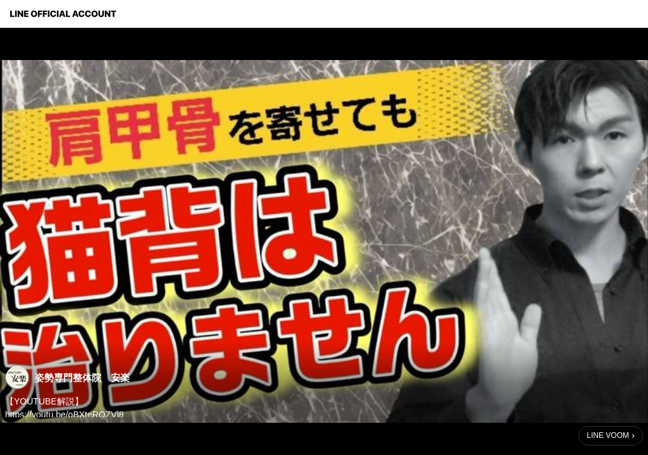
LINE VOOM (608, 435)
